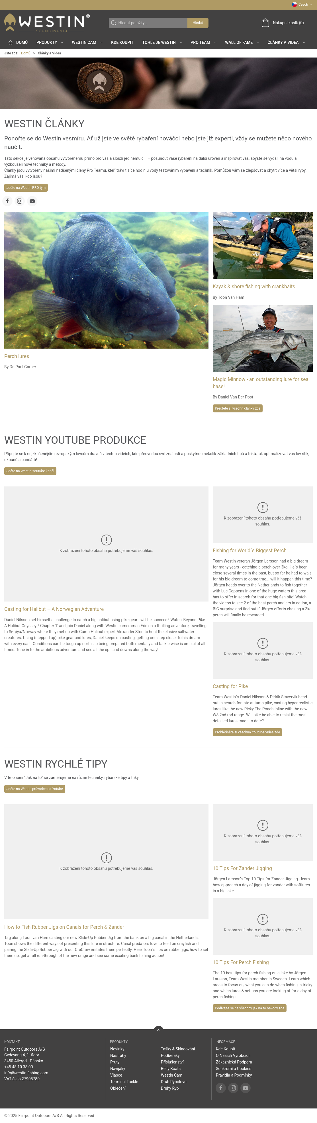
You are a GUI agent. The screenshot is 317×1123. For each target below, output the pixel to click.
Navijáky (117, 1068)
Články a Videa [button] (286, 42)
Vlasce (116, 1075)
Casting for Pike (230, 686)
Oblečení (118, 1088)
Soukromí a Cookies (233, 1068)
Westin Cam (171, 1075)
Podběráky (170, 1055)
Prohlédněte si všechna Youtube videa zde (247, 732)
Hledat (198, 23)
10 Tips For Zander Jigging (242, 868)
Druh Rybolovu (174, 1081)
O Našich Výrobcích (233, 1055)
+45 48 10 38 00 (18, 1067)
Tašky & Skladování (178, 1049)
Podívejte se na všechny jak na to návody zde (250, 1008)
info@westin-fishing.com (26, 1073)
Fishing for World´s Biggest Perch (250, 550)
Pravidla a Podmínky (234, 1075)
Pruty (115, 1062)
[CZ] (47, 22)
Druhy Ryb (170, 1088)
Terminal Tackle (124, 1081)
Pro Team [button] (204, 42)
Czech (302, 4)
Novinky (117, 1049)
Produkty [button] (50, 42)
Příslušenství (172, 1062)
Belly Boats (171, 1068)
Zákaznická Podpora (234, 1062)
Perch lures (16, 356)
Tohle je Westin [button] (162, 42)
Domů (25, 53)
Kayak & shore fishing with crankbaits (254, 286)
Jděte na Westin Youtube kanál (30, 471)
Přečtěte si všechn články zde (238, 408)
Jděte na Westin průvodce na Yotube (35, 789)
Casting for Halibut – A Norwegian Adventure (54, 609)
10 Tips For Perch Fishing (241, 962)
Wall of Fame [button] (242, 42)
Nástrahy (118, 1055)
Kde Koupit (122, 42)
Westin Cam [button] (88, 42)
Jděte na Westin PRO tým (26, 188)
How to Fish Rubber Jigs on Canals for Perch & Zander (64, 927)
